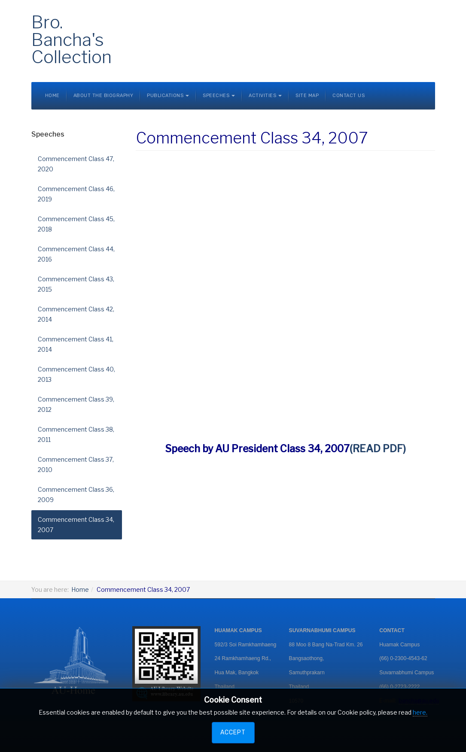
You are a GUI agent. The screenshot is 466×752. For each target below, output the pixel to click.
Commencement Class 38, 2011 (76, 434)
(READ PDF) (378, 449)
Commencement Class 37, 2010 (76, 464)
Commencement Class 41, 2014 (75, 344)
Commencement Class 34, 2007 (76, 524)
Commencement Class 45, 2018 (76, 224)
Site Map (307, 95)
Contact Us (348, 95)
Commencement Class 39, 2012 (76, 404)
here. (420, 712)
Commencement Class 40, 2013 (76, 374)
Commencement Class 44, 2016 (76, 254)
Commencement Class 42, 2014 (76, 314)
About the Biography (103, 95)
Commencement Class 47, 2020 (76, 164)
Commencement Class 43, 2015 (76, 284)
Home (52, 95)
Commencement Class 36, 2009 (76, 494)
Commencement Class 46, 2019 (76, 194)
